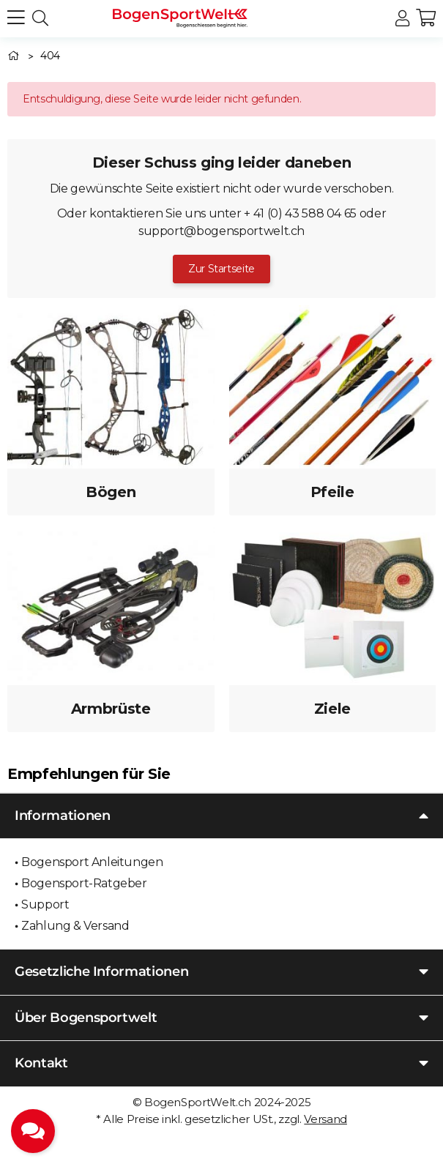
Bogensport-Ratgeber (83, 883)
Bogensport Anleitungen (92, 862)
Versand (325, 1119)
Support (45, 904)
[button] (402, 19)
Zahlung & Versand (75, 926)
